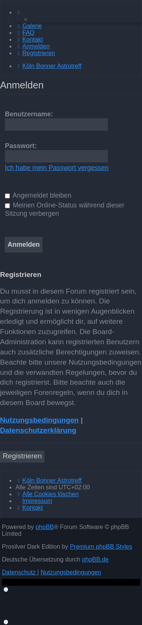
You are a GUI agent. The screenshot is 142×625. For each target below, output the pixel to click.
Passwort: (21, 146)
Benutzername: (29, 114)
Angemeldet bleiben (38, 195)
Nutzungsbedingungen (39, 420)
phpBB (45, 527)
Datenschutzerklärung (38, 430)
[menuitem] (29, 26)
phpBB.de (95, 559)
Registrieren (22, 456)
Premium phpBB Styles (101, 546)
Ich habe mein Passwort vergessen (57, 168)
